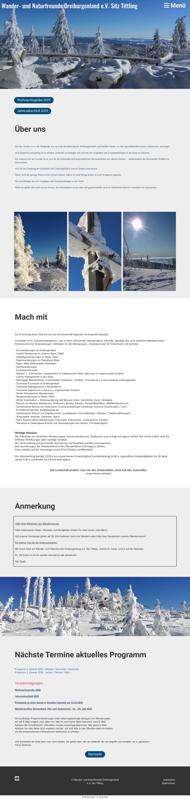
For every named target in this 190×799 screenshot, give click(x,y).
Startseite (95, 754)
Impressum (169, 780)
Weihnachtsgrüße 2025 (33, 100)
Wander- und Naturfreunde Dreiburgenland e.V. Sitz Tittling (69, 5)
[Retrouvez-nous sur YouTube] (17, 778)
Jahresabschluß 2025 (32, 111)
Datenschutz (168, 783)
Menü (175, 5)
